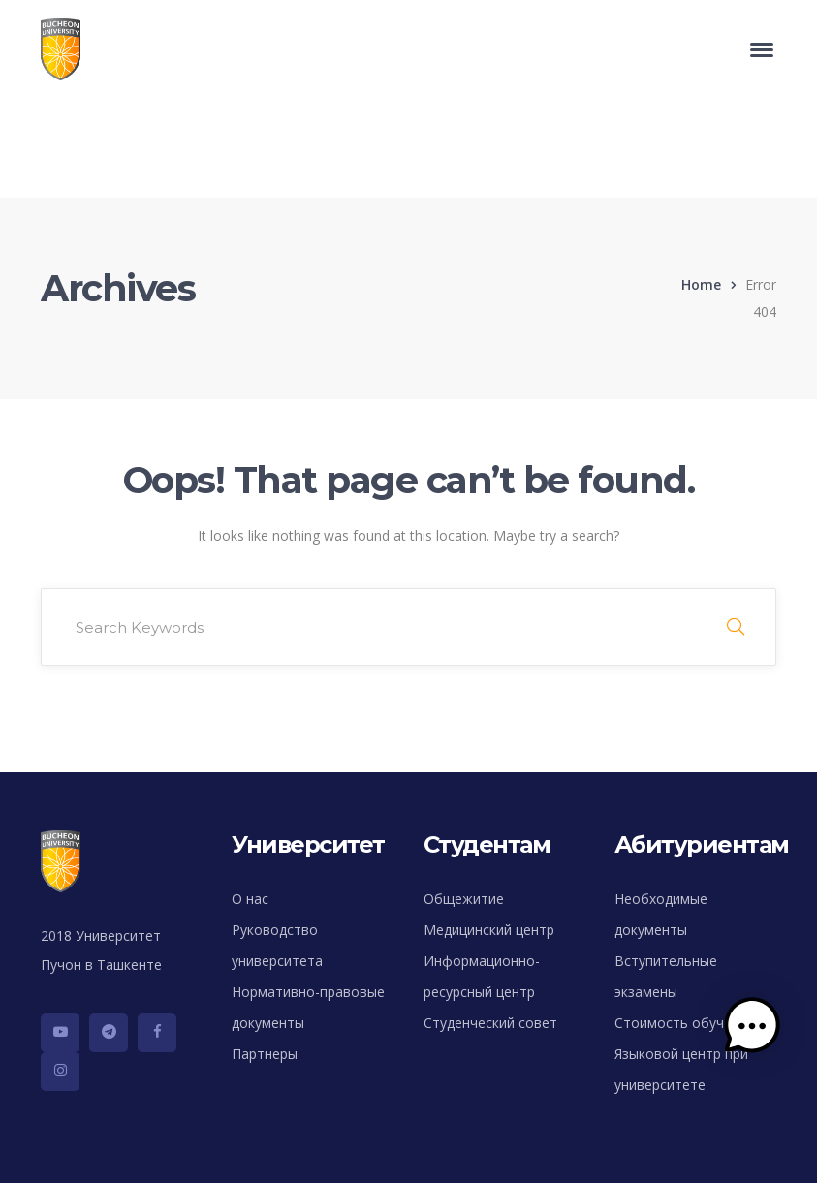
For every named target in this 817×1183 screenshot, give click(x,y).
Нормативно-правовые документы (308, 1007)
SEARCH (735, 627)
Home (701, 284)
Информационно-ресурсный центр (482, 976)
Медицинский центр (489, 929)
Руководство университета (277, 945)
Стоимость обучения (684, 1022)
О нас (250, 898)
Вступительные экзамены (665, 976)
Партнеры (265, 1053)
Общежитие (464, 898)
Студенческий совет (490, 1022)
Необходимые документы (660, 914)
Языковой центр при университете (681, 1069)
